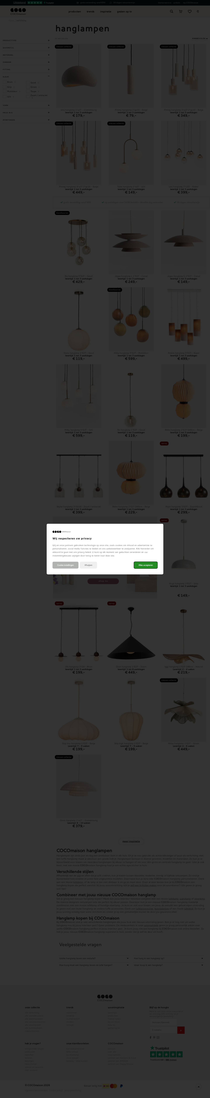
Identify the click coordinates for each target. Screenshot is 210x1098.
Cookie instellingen (65, 565)
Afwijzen (88, 565)
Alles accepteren (146, 565)
